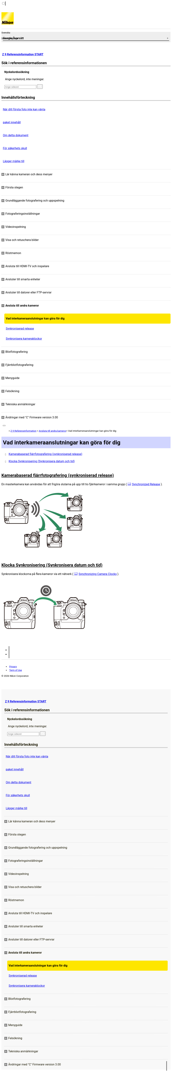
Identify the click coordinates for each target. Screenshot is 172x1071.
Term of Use (15, 670)
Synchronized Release (146, 484)
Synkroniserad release (20, 328)
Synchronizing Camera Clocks (98, 574)
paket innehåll (12, 122)
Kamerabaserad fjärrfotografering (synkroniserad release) (45, 454)
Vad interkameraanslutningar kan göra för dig (35, 318)
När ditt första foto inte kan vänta (24, 109)
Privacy (13, 666)
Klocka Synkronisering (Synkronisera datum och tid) (42, 461)
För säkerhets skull (15, 148)
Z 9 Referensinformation (23, 431)
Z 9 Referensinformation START (22, 54)
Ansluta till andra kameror (52, 431)
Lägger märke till (13, 161)
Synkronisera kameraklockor (24, 338)
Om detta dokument (15, 135)
